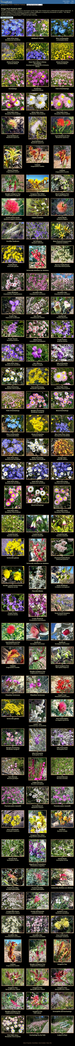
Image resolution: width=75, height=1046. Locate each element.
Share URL (49, 1043)
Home (10, 4)
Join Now (66, 2)
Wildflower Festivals (19, 4)
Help (72, 1)
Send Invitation (42, 1043)
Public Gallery (66, 1)
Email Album (35, 1043)
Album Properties (27, 1043)
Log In (72, 2)
